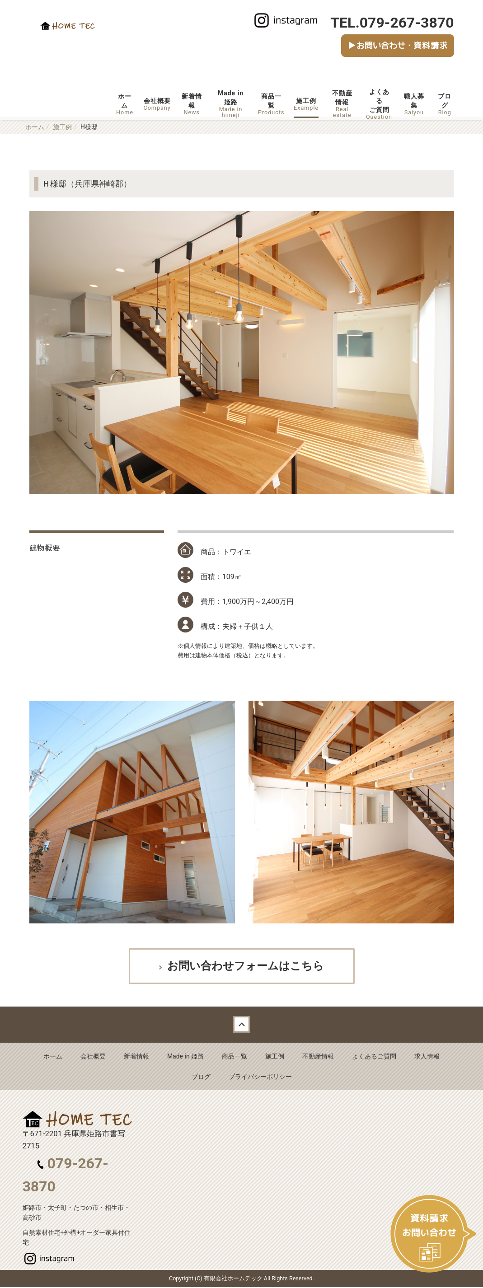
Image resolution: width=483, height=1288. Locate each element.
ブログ (445, 104)
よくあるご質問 (379, 104)
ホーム (125, 104)
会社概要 (156, 104)
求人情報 (427, 1057)
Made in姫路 (231, 103)
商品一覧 (271, 104)
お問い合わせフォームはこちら (244, 966)
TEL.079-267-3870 (392, 22)
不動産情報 (342, 103)
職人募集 (414, 104)
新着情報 (192, 104)
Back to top (241, 1025)
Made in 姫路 (185, 1057)
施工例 (306, 104)
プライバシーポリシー (260, 1077)
